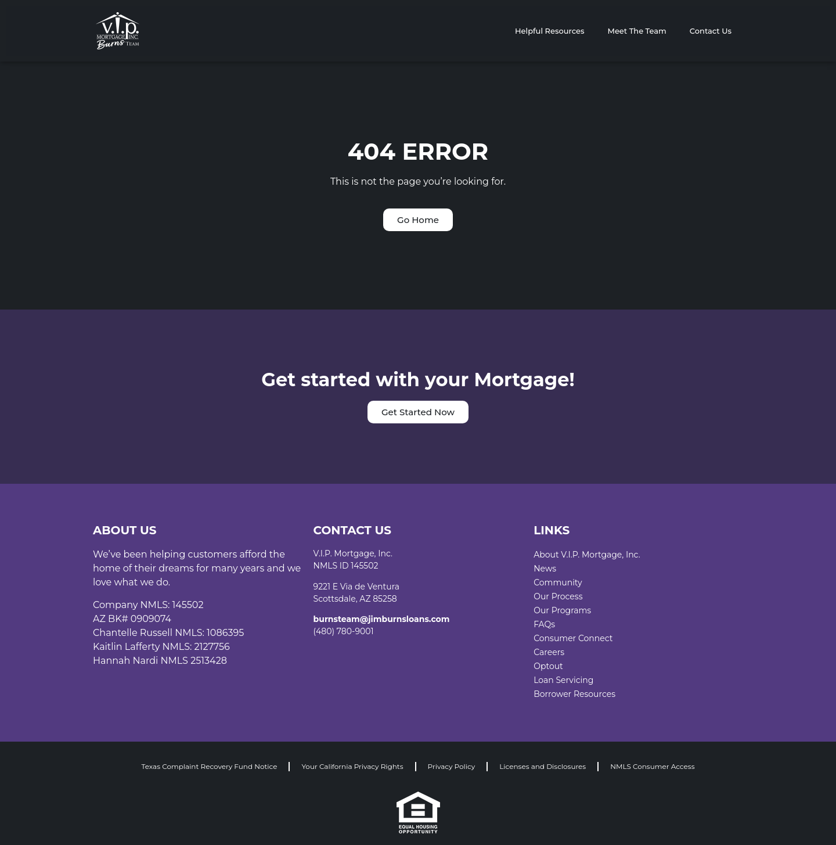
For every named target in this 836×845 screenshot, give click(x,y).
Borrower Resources (574, 694)
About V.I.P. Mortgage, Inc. (587, 554)
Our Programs (562, 610)
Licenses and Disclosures (542, 766)
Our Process (558, 596)
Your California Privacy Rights (352, 766)
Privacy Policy (451, 766)
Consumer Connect (573, 638)
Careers (549, 652)
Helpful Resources (549, 30)
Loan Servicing (563, 680)
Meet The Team (636, 30)
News (545, 568)
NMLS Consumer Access (652, 766)
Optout (548, 666)
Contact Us (711, 30)
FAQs (544, 624)
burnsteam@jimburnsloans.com (382, 619)
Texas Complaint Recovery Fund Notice (210, 766)
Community (558, 582)
